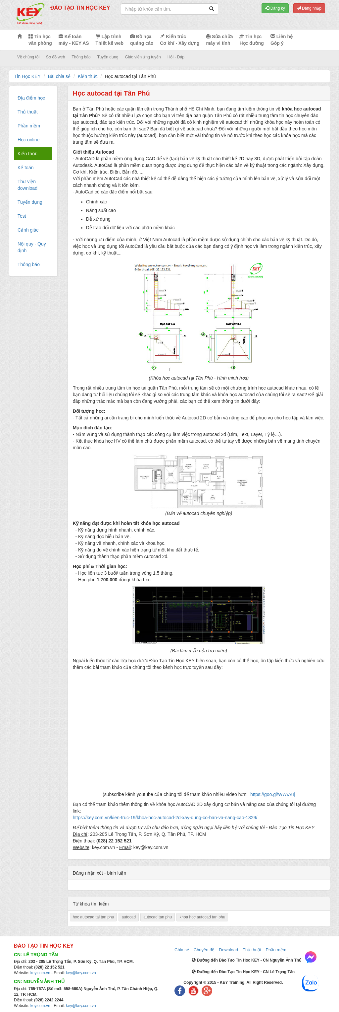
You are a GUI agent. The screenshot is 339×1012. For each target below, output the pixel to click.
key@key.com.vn (81, 973)
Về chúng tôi (28, 57)
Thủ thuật (252, 949)
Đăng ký (275, 8)
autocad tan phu (157, 917)
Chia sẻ (181, 949)
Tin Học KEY (27, 76)
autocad (128, 917)
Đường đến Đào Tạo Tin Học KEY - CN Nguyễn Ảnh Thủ (246, 960)
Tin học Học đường (251, 40)
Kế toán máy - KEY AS (74, 40)
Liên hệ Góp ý (281, 40)
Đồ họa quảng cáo (141, 40)
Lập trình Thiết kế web (109, 40)
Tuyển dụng (108, 57)
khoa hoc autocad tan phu (202, 917)
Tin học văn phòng (40, 40)
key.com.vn (40, 973)
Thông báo (81, 57)
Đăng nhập (309, 8)
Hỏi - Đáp (176, 57)
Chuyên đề (204, 949)
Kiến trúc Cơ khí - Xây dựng (179, 40)
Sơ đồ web (55, 57)
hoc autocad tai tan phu (93, 917)
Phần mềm (276, 949)
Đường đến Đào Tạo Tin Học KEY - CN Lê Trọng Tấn (243, 972)
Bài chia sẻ (59, 76)
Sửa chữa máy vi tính (219, 40)
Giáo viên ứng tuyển (143, 57)
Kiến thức (88, 76)
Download (228, 949)
